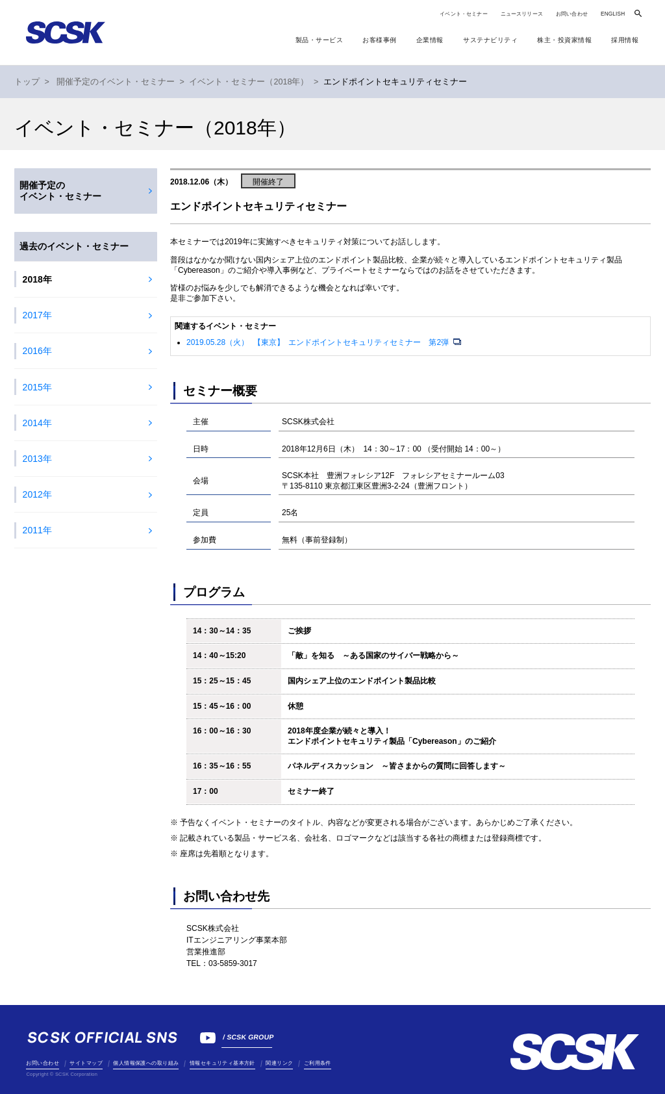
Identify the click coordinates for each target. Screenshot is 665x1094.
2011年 (37, 530)
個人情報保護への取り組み (146, 1063)
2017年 (37, 315)
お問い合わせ (572, 14)
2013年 (37, 458)
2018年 (37, 279)
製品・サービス (319, 40)
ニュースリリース (522, 14)
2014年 (37, 423)
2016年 (37, 351)
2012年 (37, 494)
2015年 (37, 387)
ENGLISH (613, 14)
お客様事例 (379, 40)
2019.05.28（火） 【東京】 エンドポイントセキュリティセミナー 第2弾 (318, 342)
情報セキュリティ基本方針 (222, 1063)
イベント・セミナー (463, 14)
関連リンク (279, 1063)
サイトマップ (85, 1063)
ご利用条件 (317, 1063)
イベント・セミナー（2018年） (248, 81)
